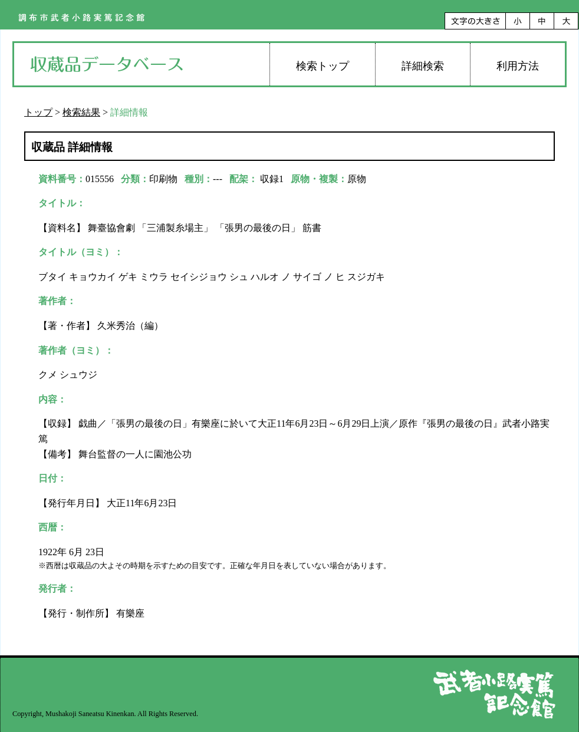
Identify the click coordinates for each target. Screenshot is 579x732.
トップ (38, 112)
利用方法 (517, 66)
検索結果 (81, 112)
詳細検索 (423, 66)
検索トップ (322, 66)
